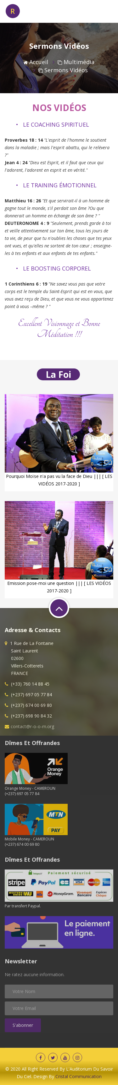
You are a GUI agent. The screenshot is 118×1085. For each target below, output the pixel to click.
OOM (21, 11)
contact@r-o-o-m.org (32, 726)
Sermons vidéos (63, 70)
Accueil (36, 62)
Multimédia (76, 62)
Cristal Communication (78, 1076)
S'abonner (23, 1025)
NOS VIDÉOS (59, 108)
